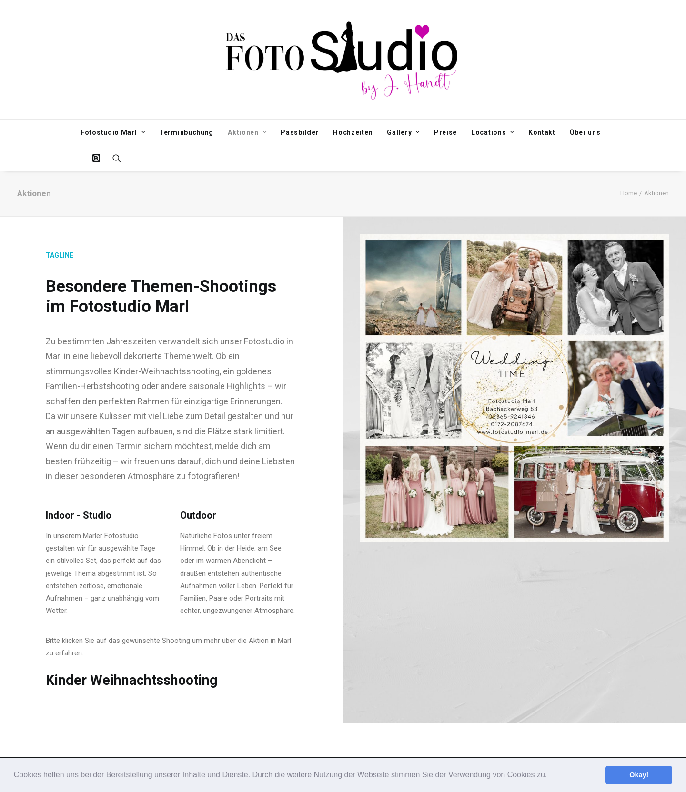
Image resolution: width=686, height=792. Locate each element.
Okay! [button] (638, 775)
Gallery (403, 132)
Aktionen (247, 132)
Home (628, 193)
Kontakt (541, 132)
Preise (445, 132)
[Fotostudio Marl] (343, 59)
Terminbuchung (186, 132)
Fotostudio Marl (113, 132)
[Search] (113, 158)
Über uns (585, 132)
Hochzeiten (353, 132)
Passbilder (300, 132)
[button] (550, 775)
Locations (492, 132)
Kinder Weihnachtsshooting (132, 680)
